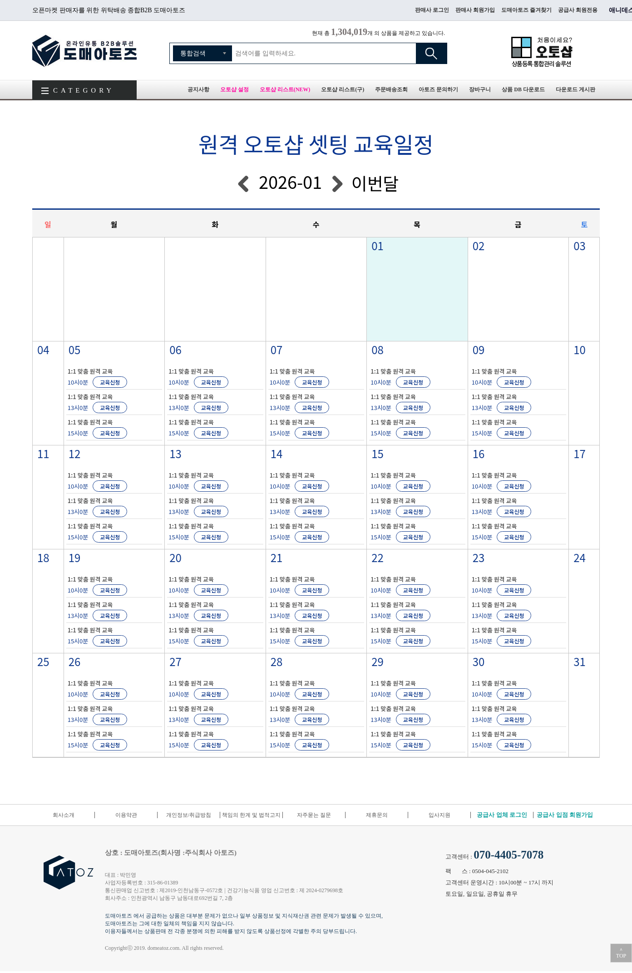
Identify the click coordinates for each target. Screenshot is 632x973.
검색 (431, 53)
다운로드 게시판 (575, 89)
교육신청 (110, 382)
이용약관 (126, 815)
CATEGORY (83, 90)
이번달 (375, 182)
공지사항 (198, 89)
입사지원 (439, 815)
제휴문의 (377, 815)
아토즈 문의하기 (438, 89)
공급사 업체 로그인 (502, 814)
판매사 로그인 (432, 10)
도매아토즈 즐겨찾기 (526, 10)
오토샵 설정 (234, 89)
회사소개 (63, 815)
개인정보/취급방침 (188, 815)
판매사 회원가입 (475, 10)
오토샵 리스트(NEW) (285, 89)
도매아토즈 (84, 50)
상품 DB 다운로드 (523, 89)
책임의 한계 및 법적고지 (251, 815)
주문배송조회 (391, 89)
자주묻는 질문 (314, 815)
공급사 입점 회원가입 (565, 814)
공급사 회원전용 (577, 10)
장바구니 (480, 89)
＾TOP (621, 953)
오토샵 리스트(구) (342, 89)
